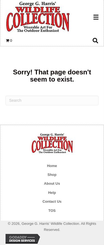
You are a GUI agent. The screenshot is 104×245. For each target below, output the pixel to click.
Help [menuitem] (52, 193)
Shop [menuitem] (52, 175)
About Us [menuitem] (52, 183)
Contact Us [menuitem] (52, 201)
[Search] (52, 100)
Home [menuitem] (52, 166)
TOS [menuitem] (52, 210)
